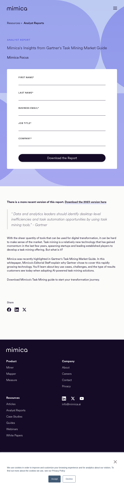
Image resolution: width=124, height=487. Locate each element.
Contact (67, 380)
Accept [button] (54, 479)
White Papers (14, 435)
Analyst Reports (34, 23)
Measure (11, 380)
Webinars (12, 429)
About (65, 367)
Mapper (11, 373)
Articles (11, 404)
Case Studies (14, 416)
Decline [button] (69, 479)
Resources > (14, 23)
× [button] (115, 462)
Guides (10, 423)
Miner (10, 367)
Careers (67, 373)
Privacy (66, 386)
